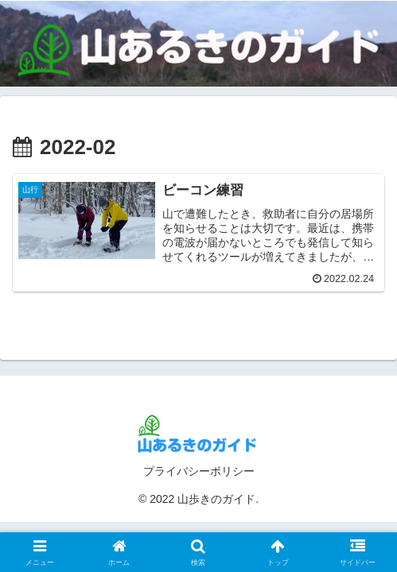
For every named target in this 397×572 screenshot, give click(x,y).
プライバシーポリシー (199, 471)
